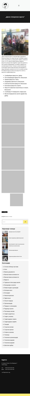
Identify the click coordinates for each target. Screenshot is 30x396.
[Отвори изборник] (19, 5)
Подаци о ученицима (10, 306)
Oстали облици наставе (11, 267)
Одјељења (7, 298)
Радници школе (8, 308)
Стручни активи (8, 327)
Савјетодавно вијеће (10, 322)
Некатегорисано (9, 295)
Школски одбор (8, 345)
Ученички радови (9, 340)
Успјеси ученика (9, 332)
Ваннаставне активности (11, 274)
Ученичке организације (11, 337)
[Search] (25, 221)
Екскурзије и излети (10, 285)
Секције (6, 324)
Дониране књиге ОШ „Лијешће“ (15, 231)
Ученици (10, 216)
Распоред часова (9, 311)
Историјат (7, 293)
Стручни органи (8, 329)
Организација (8, 303)
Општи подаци (8, 301)
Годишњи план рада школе (12, 282)
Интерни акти (8, 290)
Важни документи (9, 272)
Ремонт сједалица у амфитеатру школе (16, 237)
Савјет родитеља (9, 314)
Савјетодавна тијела (10, 319)
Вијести (7, 216)
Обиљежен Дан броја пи (13, 250)
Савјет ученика (8, 316)
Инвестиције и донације (11, 288)
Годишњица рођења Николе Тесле (15, 256)
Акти (5, 269)
